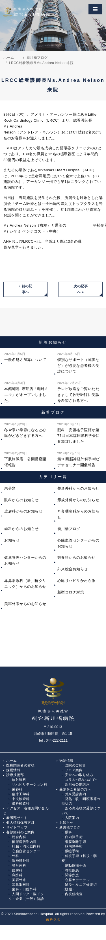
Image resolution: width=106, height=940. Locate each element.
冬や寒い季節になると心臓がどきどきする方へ (25, 429)
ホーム (11, 760)
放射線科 (19, 780)
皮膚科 (17, 870)
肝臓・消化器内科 (26, 846)
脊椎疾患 (72, 870)
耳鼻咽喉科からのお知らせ (78, 514)
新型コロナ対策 (70, 592)
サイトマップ (16, 827)
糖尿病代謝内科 (24, 842)
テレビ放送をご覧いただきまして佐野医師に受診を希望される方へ (78, 391)
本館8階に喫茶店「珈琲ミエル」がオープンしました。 (26, 391)
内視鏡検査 (74, 894)
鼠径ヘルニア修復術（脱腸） (79, 887)
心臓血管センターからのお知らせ (78, 543)
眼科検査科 (21, 803)
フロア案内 (74, 770)
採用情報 (13, 770)
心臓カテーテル (77, 880)
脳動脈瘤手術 (75, 865)
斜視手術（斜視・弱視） (79, 858)
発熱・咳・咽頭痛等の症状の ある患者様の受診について (81, 806)
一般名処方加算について (25, 356)
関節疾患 (72, 875)
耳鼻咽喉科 (21, 885)
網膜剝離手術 (75, 842)
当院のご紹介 (75, 765)
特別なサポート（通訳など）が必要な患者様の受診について (78, 362)
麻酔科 (17, 875)
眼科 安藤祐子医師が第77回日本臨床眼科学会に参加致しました (78, 432)
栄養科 (17, 789)
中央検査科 (21, 799)
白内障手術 (74, 837)
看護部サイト (16, 818)
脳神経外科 (21, 861)
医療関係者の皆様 (20, 765)
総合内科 (19, 837)
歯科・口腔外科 (24, 889)
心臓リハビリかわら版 (76, 581)
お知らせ (12, 540)
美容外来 (19, 880)
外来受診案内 (75, 794)
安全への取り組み (79, 775)
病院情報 (66, 760)
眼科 (68, 832)
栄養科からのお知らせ (76, 557)
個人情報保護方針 (20, 823)
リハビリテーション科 (29, 784)
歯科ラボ (53, 919)
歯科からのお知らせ (21, 529)
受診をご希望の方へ (75, 789)
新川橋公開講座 (77, 784)
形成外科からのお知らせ (78, 500)
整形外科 (19, 865)
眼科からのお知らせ (21, 500)
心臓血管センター (26, 851)
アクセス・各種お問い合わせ (26, 810)
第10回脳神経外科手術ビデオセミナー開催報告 (78, 458)
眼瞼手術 (72, 851)
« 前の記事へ (26, 289)
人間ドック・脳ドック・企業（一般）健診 (26, 896)
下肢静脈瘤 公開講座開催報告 (25, 458)
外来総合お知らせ (72, 569)
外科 (15, 856)
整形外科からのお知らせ (78, 488)
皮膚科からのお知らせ (23, 511)
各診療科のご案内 (20, 832)
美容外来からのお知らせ (25, 604)
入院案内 (72, 818)
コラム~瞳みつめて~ (81, 780)
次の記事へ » (80, 289)
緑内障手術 (74, 846)
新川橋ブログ (68, 529)
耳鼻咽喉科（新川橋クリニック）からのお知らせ (25, 584)
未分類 (10, 488)
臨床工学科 (21, 794)
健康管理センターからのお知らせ (25, 560)
